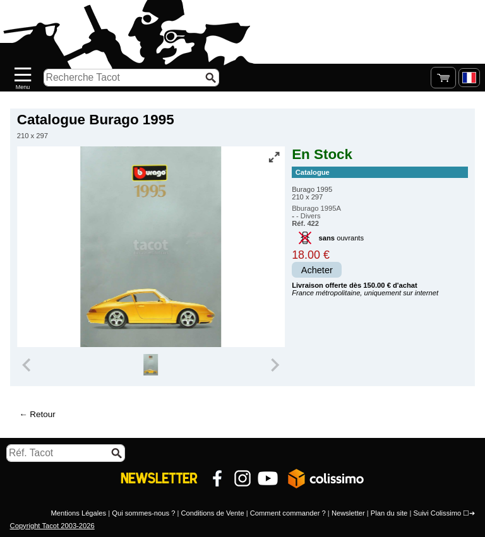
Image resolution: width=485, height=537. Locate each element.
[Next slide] (274, 364)
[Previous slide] (28, 364)
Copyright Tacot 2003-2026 (52, 525)
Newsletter (348, 513)
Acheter (317, 270)
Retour (42, 414)
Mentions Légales (78, 513)
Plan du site (389, 513)
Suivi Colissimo (437, 513)
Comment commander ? (288, 513)
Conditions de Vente (212, 513)
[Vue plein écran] (274, 157)
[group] (150, 364)
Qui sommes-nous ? (143, 513)
